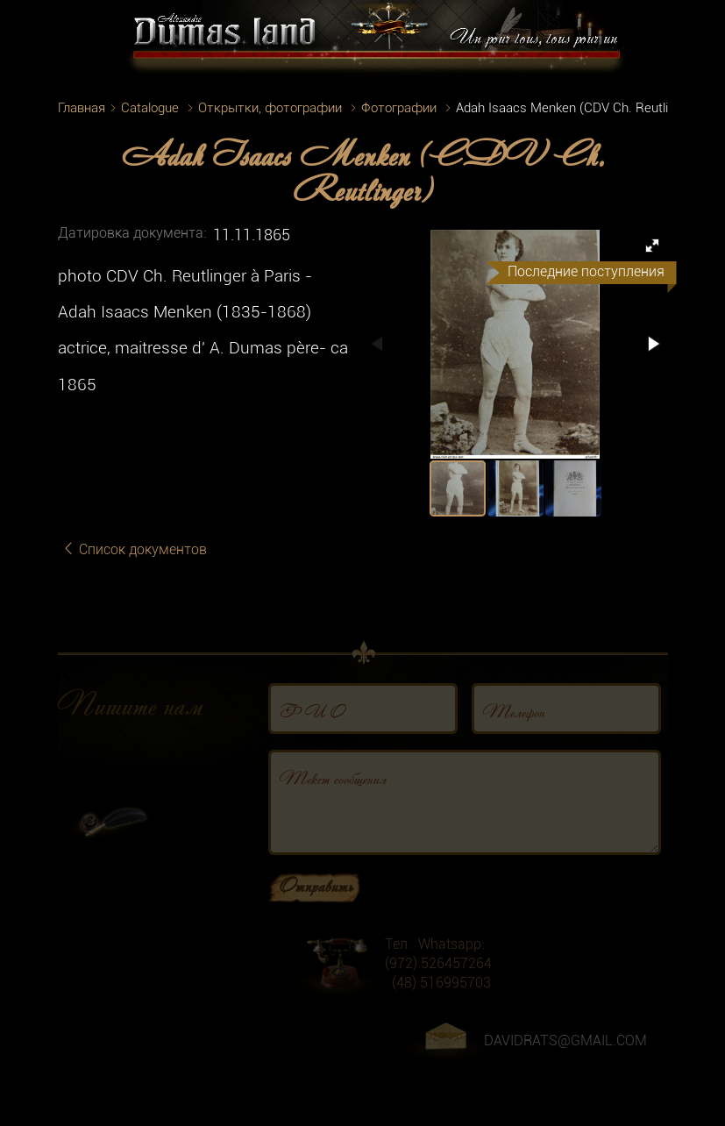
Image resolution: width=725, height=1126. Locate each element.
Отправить (316, 894)
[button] (652, 246)
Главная (81, 108)
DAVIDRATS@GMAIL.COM (565, 1050)
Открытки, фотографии (270, 108)
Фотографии (399, 108)
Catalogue (150, 108)
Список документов (134, 549)
